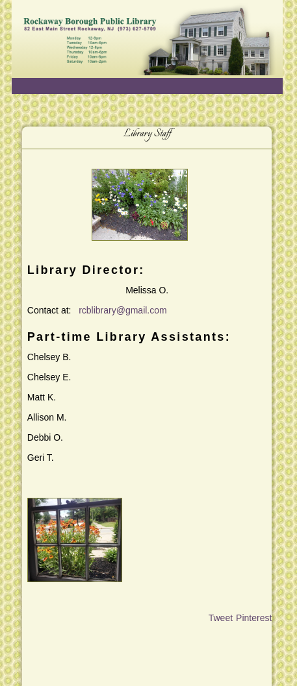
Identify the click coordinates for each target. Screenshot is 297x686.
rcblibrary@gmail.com (123, 310)
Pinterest (254, 618)
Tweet (221, 618)
